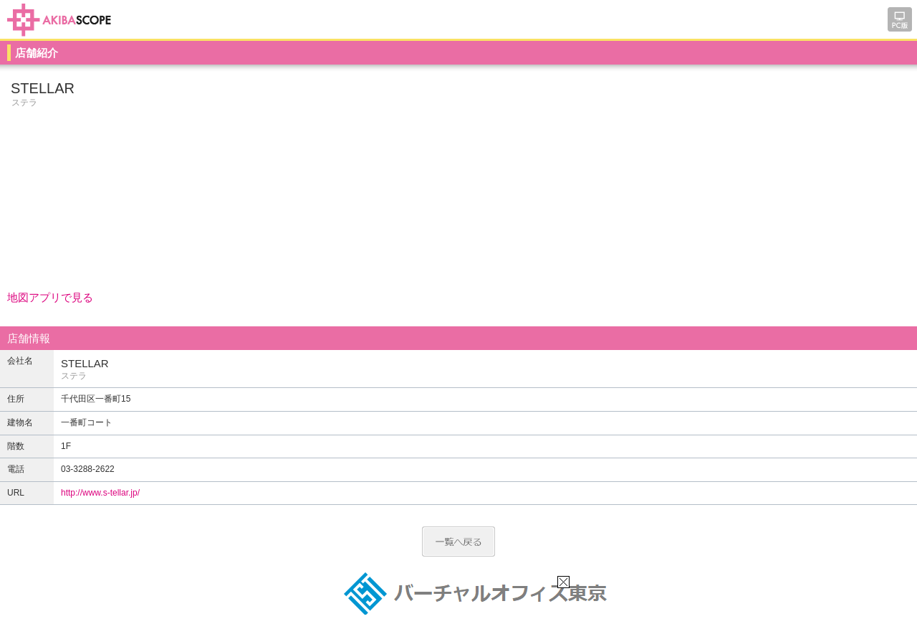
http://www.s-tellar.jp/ (100, 493)
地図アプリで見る (50, 297)
